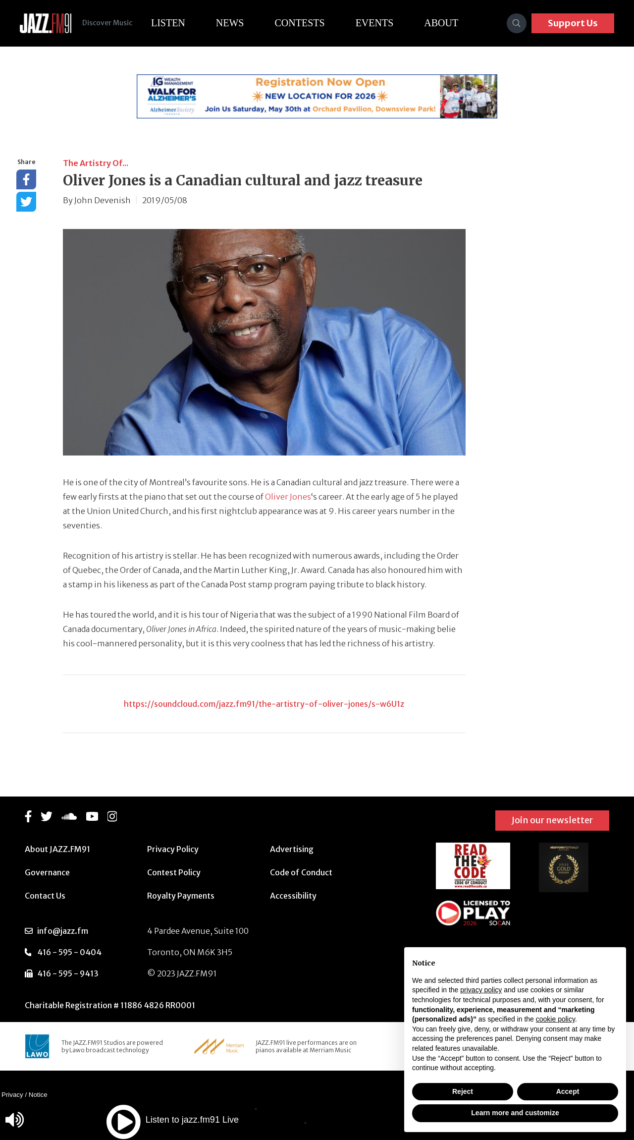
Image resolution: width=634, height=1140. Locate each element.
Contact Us (45, 896)
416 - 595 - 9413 (68, 973)
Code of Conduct (301, 872)
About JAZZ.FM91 (57, 849)
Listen (173, 22)
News (235, 22)
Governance (47, 872)
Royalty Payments (180, 896)
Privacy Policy (173, 849)
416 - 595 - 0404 (69, 952)
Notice (38, 1094)
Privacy (12, 1094)
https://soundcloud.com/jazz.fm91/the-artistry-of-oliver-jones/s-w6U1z (264, 704)
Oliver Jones (288, 497)
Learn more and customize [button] (515, 1113)
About (446, 22)
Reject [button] (462, 1091)
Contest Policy (174, 872)
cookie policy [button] (555, 1019)
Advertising (292, 849)
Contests (305, 22)
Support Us (573, 23)
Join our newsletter (552, 820)
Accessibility (293, 896)
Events (380, 22)
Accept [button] (568, 1091)
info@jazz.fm (62, 931)
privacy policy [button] (481, 990)
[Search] (517, 23)
